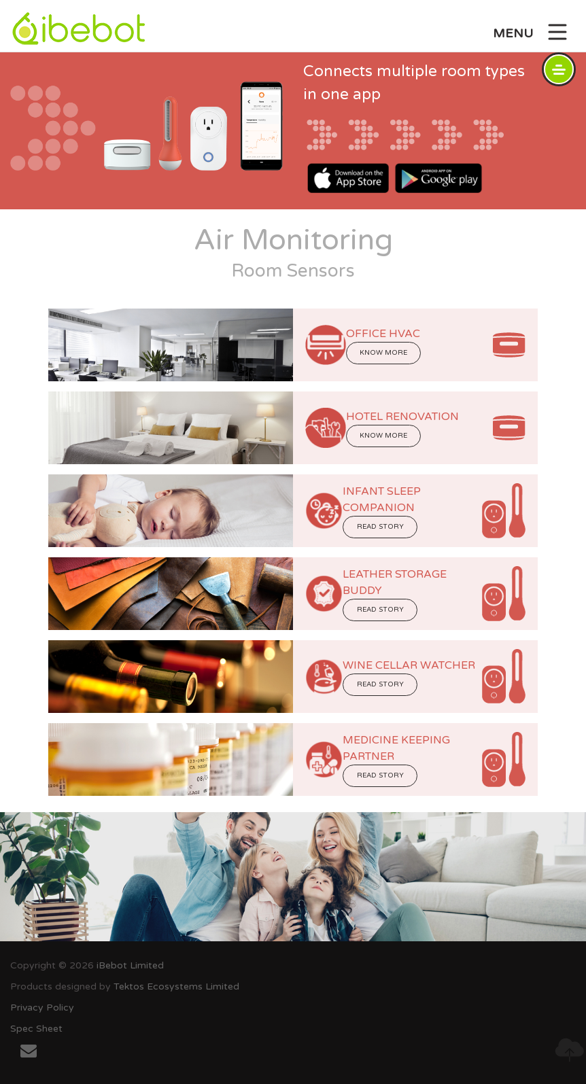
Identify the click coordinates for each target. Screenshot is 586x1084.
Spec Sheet (36, 1028)
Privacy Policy (42, 1007)
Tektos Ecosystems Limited (176, 986)
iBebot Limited (130, 965)
